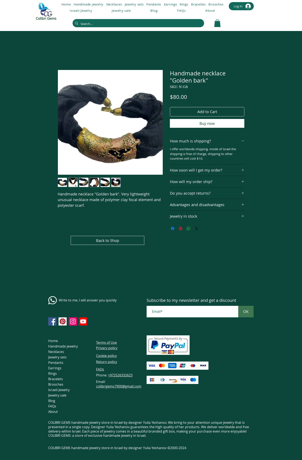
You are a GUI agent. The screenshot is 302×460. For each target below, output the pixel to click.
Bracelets (55, 379)
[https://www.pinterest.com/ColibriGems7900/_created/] (63, 321)
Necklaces (56, 351)
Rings (52, 373)
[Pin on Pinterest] (180, 228)
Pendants (55, 362)
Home (53, 341)
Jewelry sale (57, 395)
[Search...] (138, 23)
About (53, 411)
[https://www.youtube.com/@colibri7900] (83, 321)
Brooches (55, 384)
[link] (217, 23)
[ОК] (246, 311)
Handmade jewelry (63, 346)
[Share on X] (196, 228)
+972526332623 (120, 375)
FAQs (52, 406)
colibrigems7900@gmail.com (118, 386)
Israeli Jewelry (59, 390)
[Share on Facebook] (172, 228)
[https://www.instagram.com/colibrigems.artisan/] (73, 321)
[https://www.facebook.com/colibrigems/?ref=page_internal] (52, 321)
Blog (51, 400)
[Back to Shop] (107, 240)
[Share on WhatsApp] (188, 228)
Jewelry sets (57, 357)
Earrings (54, 368)
